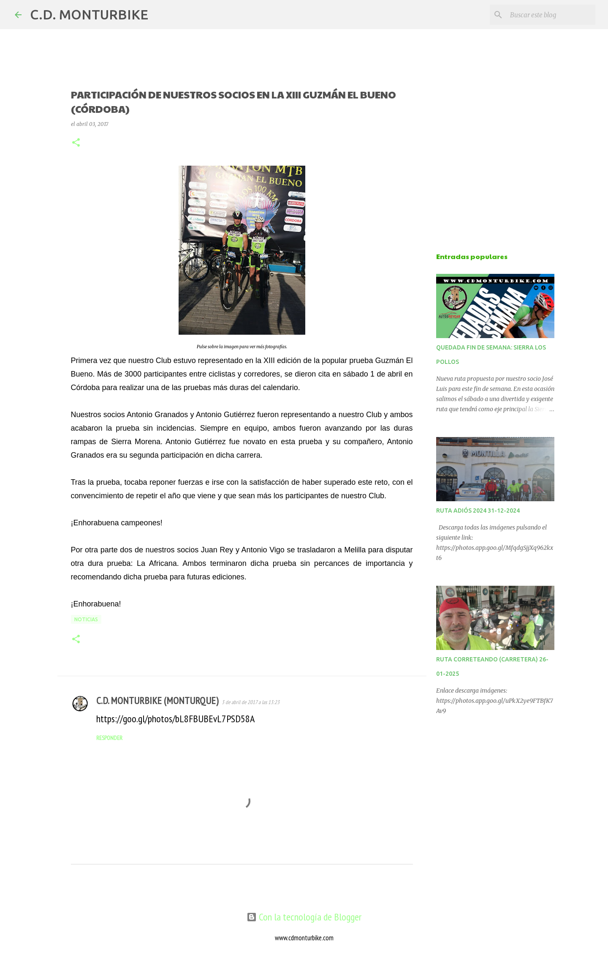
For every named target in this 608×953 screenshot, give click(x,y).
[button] (76, 143)
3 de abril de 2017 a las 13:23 (251, 702)
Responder (109, 738)
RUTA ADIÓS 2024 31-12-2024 (478, 510)
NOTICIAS (86, 619)
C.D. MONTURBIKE (89, 14)
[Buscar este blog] (551, 15)
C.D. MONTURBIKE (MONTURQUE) (157, 700)
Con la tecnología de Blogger (304, 916)
